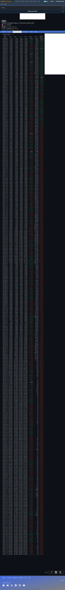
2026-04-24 (5, 48)
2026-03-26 (5, 76)
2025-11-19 (5, 196)
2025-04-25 (5, 397)
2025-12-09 (5, 178)
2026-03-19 (5, 83)
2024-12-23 (5, 513)
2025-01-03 (5, 504)
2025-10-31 (5, 214)
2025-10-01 (5, 245)
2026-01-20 (5, 140)
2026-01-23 (5, 136)
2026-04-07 (5, 66)
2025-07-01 (5, 335)
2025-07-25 (5, 311)
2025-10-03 (5, 242)
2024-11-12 (5, 552)
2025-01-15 (5, 494)
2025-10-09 (5, 237)
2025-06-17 (5, 347)
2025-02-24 (5, 457)
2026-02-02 (5, 128)
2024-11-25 (5, 540)
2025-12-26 (5, 161)
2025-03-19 (5, 434)
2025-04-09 (5, 413)
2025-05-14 (5, 379)
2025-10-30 (5, 216)
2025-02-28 (5, 452)
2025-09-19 (5, 256)
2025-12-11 (5, 175)
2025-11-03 (5, 213)
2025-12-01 (5, 186)
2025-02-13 (5, 466)
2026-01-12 (5, 147)
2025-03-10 (5, 443)
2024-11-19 (5, 546)
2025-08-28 (5, 277)
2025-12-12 (5, 174)
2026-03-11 (5, 91)
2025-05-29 (5, 365)
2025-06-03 (5, 361)
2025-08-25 (5, 281)
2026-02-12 (5, 116)
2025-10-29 (5, 217)
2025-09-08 (5, 269)
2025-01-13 (5, 497)
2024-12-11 (5, 525)
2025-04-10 (5, 411)
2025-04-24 (5, 399)
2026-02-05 (5, 124)
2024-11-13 (5, 551)
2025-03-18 (5, 435)
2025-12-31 (5, 157)
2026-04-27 (5, 47)
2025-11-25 (5, 191)
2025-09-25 (5, 251)
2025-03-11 (5, 442)
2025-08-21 (5, 284)
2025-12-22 (5, 165)
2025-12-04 (5, 182)
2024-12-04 (5, 531)
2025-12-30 (5, 158)
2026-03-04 (5, 98)
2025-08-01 (5, 304)
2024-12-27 (5, 509)
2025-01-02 (5, 505)
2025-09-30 (5, 246)
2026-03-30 (5, 73)
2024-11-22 (5, 541)
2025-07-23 (5, 314)
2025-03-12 (5, 441)
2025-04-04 (5, 417)
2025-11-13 (5, 202)
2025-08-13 (5, 293)
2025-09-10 (5, 266)
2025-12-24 (5, 163)
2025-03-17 (5, 437)
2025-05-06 (5, 388)
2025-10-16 (5, 230)
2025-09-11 (5, 265)
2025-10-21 (5, 226)
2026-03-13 (5, 89)
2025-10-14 (5, 232)
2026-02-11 (5, 118)
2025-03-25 (5, 428)
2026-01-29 (5, 130)
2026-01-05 (5, 154)
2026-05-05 (5, 38)
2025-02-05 (5, 474)
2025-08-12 (5, 294)
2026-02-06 (5, 122)
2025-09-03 (5, 273)
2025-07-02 (5, 333)
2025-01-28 (5, 483)
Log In (52, 1)
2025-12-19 (5, 167)
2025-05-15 (5, 378)
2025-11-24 (5, 192)
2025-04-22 (5, 402)
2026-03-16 (5, 87)
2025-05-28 (5, 367)
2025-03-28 (5, 424)
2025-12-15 (5, 172)
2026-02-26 (5, 104)
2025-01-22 (5, 488)
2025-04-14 (5, 409)
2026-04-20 (5, 54)
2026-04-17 (5, 55)
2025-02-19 (5, 462)
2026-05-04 (5, 40)
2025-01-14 (5, 495)
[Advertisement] (32, 16)
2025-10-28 (5, 218)
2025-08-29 (5, 276)
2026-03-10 (5, 93)
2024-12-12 (5, 523)
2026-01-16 (5, 142)
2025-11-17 (5, 199)
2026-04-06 (5, 68)
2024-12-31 (5, 506)
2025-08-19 (5, 287)
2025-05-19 (5, 375)
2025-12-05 (5, 181)
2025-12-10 (5, 177)
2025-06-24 (5, 341)
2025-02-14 (5, 464)
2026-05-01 (5, 41)
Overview (4, 31)
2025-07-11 (5, 325)
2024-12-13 (5, 522)
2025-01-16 (5, 492)
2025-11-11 (5, 205)
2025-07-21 (5, 316)
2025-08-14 (5, 291)
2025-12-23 (5, 164)
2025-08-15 (5, 290)
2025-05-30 (5, 364)
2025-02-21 (5, 459)
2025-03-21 (5, 431)
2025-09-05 (5, 270)
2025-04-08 (5, 414)
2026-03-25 (5, 77)
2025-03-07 (5, 445)
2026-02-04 (5, 125)
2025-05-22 (5, 371)
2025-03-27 (5, 425)
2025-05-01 (5, 392)
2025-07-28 (5, 309)
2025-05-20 (5, 374)
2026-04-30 (5, 42)
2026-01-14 (5, 144)
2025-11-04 (5, 212)
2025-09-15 (5, 262)
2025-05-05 (5, 389)
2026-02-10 (5, 119)
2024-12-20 (5, 515)
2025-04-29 (5, 395)
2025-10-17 (5, 228)
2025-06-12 (5, 351)
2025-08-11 (5, 295)
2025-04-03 (5, 418)
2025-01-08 (5, 499)
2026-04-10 (5, 62)
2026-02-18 (5, 112)
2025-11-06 (5, 209)
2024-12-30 (5, 508)
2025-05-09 (5, 383)
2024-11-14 (5, 550)
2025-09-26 (5, 249)
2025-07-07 (5, 330)
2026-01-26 (5, 135)
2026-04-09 (5, 63)
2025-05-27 (5, 368)
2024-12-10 (5, 526)
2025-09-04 (5, 272)
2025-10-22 (5, 224)
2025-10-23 (5, 223)
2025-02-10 (5, 470)
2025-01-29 (5, 481)
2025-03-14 (5, 438)
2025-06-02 (5, 362)
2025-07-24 (5, 312)
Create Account (60, 1)
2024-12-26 (5, 511)
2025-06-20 (5, 344)
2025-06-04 (5, 360)
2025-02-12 (5, 467)
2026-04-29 (5, 44)
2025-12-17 (5, 170)
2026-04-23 (5, 49)
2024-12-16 (5, 520)
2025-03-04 (5, 449)
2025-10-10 (5, 235)
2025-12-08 (5, 179)
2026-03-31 (5, 72)
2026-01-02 (5, 156)
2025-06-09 (5, 355)
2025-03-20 (5, 432)
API (26, 578)
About (4, 578)
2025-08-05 (5, 301)
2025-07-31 (5, 305)
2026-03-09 (5, 94)
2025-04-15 (5, 407)
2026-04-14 (5, 59)
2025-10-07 (5, 239)
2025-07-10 (5, 326)
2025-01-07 (5, 501)
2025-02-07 (5, 471)
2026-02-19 (5, 111)
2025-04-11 (5, 410)
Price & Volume (6, 34)
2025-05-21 (5, 372)
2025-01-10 (5, 498)
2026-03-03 (5, 100)
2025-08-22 (5, 283)
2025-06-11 (5, 353)
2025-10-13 (5, 234)
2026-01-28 (5, 132)
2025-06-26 (5, 339)
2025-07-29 (5, 308)
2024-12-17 (5, 519)
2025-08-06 (5, 300)
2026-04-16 (5, 56)
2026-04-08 (5, 65)
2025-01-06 (5, 502)
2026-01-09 (5, 149)
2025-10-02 (5, 244)
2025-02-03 (5, 477)
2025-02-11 (5, 469)
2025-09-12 (5, 263)
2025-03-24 (5, 429)
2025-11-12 (5, 203)
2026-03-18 (5, 84)
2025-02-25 (5, 456)
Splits (12, 34)
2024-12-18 (5, 518)
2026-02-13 (5, 115)
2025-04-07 (5, 416)
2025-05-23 (5, 369)
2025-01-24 (5, 485)
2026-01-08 (5, 150)
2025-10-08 (5, 238)
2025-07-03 (5, 332)
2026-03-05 (5, 97)
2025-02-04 (5, 476)
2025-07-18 (5, 318)
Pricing (9, 578)
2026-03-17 (5, 86)
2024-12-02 (5, 534)
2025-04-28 (5, 396)
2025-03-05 (5, 448)
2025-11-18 (5, 198)
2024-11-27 (5, 537)
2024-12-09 (5, 527)
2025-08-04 (5, 302)
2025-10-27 (5, 220)
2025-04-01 (5, 421)
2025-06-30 (5, 336)
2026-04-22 (5, 51)
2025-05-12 (5, 382)
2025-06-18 (5, 346)
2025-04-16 (5, 406)
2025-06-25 (5, 340)
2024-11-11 (5, 554)
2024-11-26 (5, 539)
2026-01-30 (5, 129)
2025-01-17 (5, 491)
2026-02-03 (5, 126)
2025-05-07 (5, 386)
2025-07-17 (5, 319)
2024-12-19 (5, 516)
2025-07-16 (5, 320)
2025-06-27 (5, 337)
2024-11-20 (5, 544)
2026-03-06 (5, 96)
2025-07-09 (5, 327)
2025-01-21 (5, 490)
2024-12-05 (5, 530)
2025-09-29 (5, 248)
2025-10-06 (5, 241)
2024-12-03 (5, 533)
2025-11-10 (5, 206)
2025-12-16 (5, 171)
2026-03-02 (5, 101)
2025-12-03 (5, 184)
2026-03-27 (5, 75)
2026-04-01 (5, 70)
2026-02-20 (5, 109)
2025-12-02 (5, 185)
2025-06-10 (5, 354)
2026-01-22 (5, 137)
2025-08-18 (5, 288)
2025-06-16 (5, 348)
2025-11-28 (5, 188)
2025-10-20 (5, 227)
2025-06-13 (5, 350)
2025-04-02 (5, 420)
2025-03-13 (5, 439)
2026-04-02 (5, 69)
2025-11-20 (5, 195)
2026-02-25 (5, 105)
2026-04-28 (5, 45)
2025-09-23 (5, 253)
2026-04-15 (5, 58)
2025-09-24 (5, 252)
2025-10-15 (5, 231)
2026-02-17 (5, 114)
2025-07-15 (5, 322)
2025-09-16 (5, 260)
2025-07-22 (5, 315)
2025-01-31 (5, 478)
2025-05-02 (5, 390)
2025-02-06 (5, 473)
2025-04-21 (5, 403)
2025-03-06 (5, 446)
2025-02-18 (5, 463)
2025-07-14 (5, 323)
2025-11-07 (5, 207)
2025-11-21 (5, 193)
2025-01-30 (5, 480)
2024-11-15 (5, 548)
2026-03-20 (5, 82)
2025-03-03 (5, 450)
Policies (14, 578)
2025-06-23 (5, 343)
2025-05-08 (5, 385)
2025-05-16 (5, 376)
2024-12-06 (5, 529)
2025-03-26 (5, 427)
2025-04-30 (5, 393)
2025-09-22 (5, 255)
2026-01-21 (5, 139)
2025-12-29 (5, 160)
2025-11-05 (5, 210)
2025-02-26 (5, 455)
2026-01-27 (5, 133)
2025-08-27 (5, 279)
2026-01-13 (5, 146)
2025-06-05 (5, 358)
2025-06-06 (5, 357)
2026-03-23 (5, 80)
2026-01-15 (5, 143)
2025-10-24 (5, 221)
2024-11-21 (5, 543)
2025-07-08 (5, 329)
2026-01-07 (5, 151)
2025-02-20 (5, 460)
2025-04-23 (5, 400)
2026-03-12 (5, 90)
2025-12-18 (5, 168)
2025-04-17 (5, 404)
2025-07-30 (5, 307)
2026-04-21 (5, 52)
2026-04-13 (5, 61)
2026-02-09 (5, 121)
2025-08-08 (5, 297)
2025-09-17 (5, 259)
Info (29, 578)
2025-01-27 (5, 484)
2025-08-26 (5, 280)
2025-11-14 (5, 200)
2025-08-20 (5, 286)
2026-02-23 (5, 108)
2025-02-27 (5, 453)
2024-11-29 (5, 536)
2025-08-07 (5, 298)
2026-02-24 (5, 107)
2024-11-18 (5, 547)
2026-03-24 (5, 79)
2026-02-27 (5, 103)
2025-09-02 (5, 274)
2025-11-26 (5, 189)
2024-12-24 (5, 512)
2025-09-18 (5, 258)
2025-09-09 (5, 267)
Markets (20, 578)
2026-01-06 (5, 153)
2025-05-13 (5, 381)
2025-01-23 (5, 487)
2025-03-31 (5, 423)
